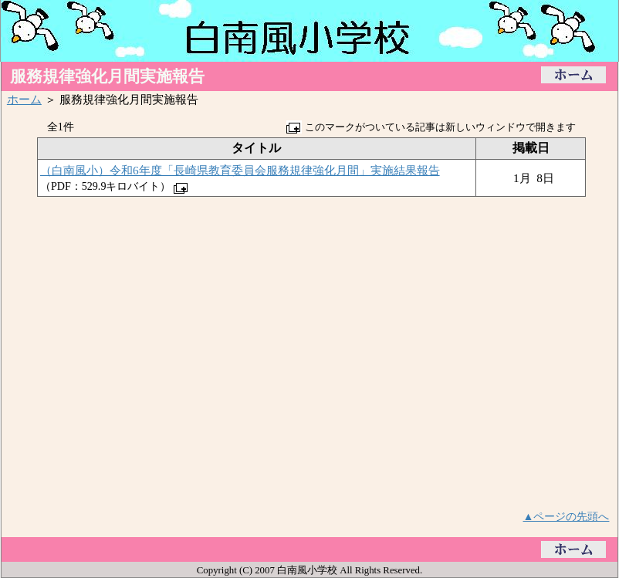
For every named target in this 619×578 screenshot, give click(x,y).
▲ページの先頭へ (566, 516)
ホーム (24, 99)
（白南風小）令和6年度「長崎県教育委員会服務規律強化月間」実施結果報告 (240, 170)
